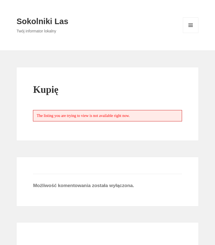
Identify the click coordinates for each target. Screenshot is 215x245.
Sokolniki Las (42, 21)
